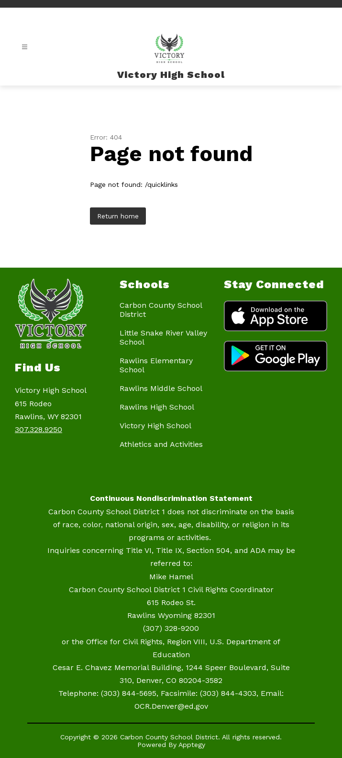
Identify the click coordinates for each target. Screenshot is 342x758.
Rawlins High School (157, 406)
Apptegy (191, 744)
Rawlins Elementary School (156, 365)
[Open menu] (24, 47)
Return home (118, 216)
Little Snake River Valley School (163, 337)
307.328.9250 (38, 429)
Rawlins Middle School (161, 388)
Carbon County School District (161, 310)
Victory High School (155, 425)
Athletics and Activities (161, 444)
